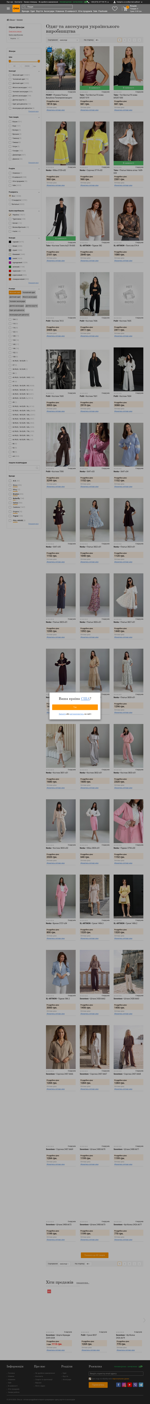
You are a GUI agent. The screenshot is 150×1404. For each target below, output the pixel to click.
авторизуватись (77, 714)
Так (75, 707)
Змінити (62, 714)
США (85, 698)
